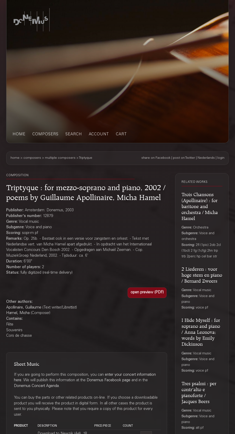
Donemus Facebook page (108, 380)
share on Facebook (156, 158)
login (220, 158)
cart (121, 134)
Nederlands (206, 158)
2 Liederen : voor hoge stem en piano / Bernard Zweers (202, 274)
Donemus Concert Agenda (36, 386)
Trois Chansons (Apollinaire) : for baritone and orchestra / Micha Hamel (200, 205)
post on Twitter (184, 158)
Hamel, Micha (18, 313)
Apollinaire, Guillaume (23, 308)
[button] (147, 292)
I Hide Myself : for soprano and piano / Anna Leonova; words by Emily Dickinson (201, 331)
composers (45, 134)
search (73, 134)
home (19, 134)
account (99, 134)
